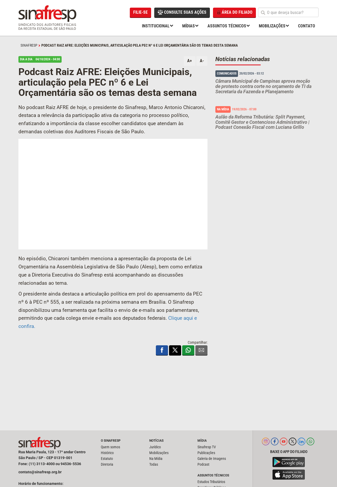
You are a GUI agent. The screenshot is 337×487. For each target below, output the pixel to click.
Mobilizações (272, 25)
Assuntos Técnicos (226, 25)
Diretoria (107, 464)
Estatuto (107, 458)
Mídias (188, 25)
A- (202, 60)
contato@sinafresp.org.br (40, 472)
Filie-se (140, 12)
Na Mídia (155, 458)
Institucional (156, 25)
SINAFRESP (29, 45)
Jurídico (155, 447)
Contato (306, 25)
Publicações (206, 453)
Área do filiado (234, 12)
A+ (189, 60)
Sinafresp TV (206, 447)
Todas (153, 464)
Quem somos (110, 447)
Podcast (203, 464)
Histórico (107, 453)
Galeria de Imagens (211, 458)
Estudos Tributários (211, 482)
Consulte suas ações (182, 12)
